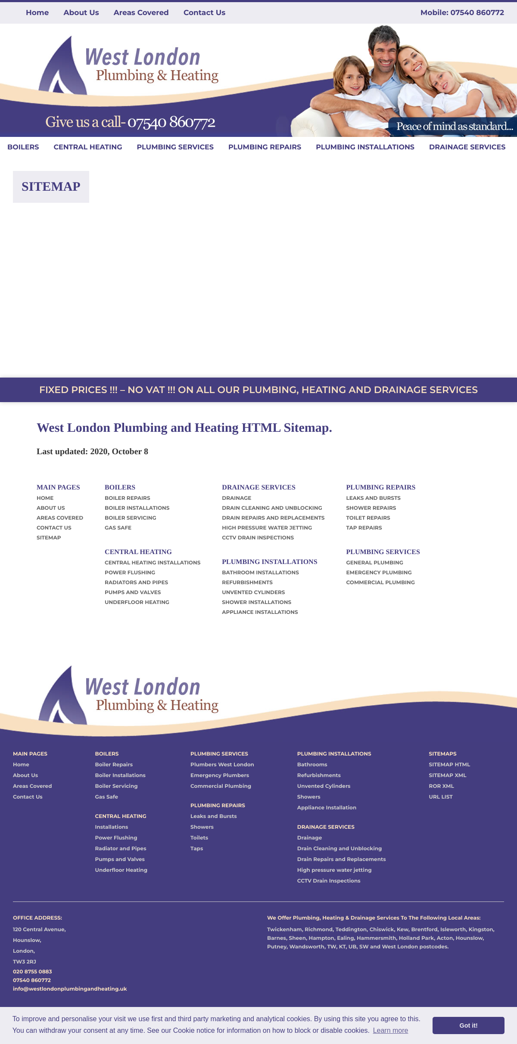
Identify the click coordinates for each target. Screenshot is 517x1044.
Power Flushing (116, 838)
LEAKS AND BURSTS (373, 498)
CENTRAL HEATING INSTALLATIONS (152, 563)
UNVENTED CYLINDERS (253, 592)
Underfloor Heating (121, 870)
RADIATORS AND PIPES (136, 582)
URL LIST (441, 797)
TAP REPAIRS (364, 528)
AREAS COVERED (60, 518)
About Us (81, 13)
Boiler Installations (120, 775)
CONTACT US (54, 528)
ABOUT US (51, 508)
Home (37, 13)
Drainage (309, 838)
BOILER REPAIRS (127, 498)
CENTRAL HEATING (87, 147)
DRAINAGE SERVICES (467, 147)
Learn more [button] (390, 1030)
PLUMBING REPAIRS (264, 147)
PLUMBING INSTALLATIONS (365, 147)
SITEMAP (49, 538)
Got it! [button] (469, 1025)
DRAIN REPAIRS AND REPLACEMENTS (273, 518)
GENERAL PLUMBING (374, 563)
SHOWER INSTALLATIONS (256, 602)
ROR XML (441, 786)
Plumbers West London (222, 765)
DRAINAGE (236, 498)
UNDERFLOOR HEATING (137, 602)
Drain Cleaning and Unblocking (339, 849)
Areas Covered (141, 13)
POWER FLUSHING (130, 573)
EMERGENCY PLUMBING (378, 573)
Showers (202, 827)
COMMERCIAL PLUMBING (380, 582)
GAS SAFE (118, 528)
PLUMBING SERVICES (175, 147)
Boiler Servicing (116, 786)
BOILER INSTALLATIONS (137, 508)
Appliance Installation (326, 808)
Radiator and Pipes (120, 849)
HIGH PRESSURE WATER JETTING (267, 528)
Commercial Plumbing (220, 786)
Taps (196, 849)
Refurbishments (319, 775)
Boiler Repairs (114, 765)
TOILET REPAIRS (368, 518)
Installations (111, 827)
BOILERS (23, 147)
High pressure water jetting (334, 870)
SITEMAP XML (448, 775)
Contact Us (204, 13)
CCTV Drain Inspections (329, 881)
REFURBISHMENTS (247, 582)
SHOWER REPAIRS (371, 508)
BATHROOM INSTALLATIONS (260, 573)
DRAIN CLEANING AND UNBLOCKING (272, 508)
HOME (45, 498)
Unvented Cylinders (324, 786)
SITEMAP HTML (449, 765)
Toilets (199, 838)
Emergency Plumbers (219, 775)
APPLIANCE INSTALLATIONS (260, 612)
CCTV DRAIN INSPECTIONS (258, 538)
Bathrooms (312, 765)
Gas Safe (106, 797)
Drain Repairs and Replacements (341, 859)
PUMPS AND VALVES (133, 592)
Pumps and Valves (119, 859)
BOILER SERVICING (130, 518)
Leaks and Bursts (213, 816)
